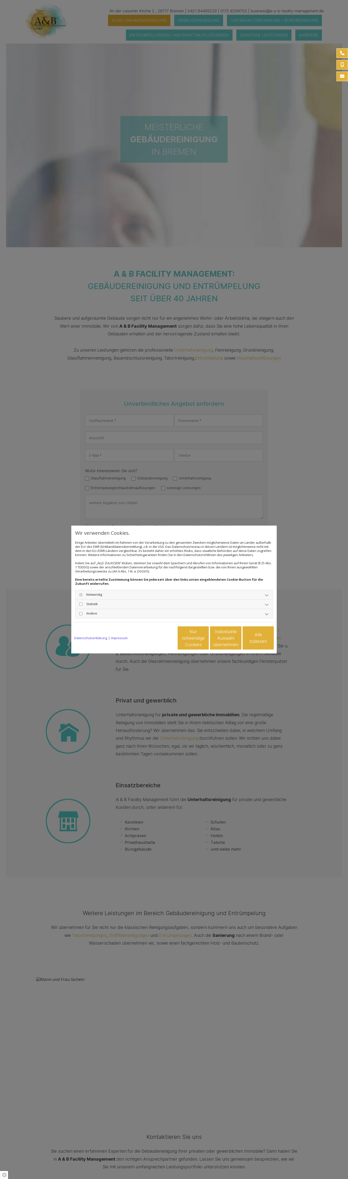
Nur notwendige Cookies (159, 638)
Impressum (119, 638)
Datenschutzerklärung (90, 638)
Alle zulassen (252, 638)
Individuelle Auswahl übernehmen (205, 638)
